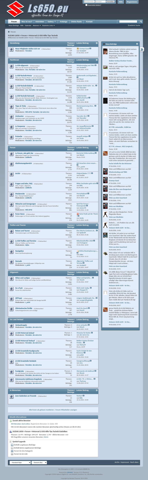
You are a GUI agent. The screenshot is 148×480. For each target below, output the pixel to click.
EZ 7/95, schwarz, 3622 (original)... (121, 146)
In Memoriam (15, 390)
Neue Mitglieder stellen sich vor (27, 49)
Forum (14, 22)
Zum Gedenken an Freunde (25, 396)
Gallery (52, 21)
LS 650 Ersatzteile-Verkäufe (25, 361)
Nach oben (134, 462)
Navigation (19, 251)
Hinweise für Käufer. (84, 333)
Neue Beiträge (14, 25)
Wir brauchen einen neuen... (87, 163)
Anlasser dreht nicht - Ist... (86, 86)
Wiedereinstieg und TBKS (85, 65)
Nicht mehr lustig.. (83, 288)
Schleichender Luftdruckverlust (82, 97)
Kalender (28, 25)
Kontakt (89, 22)
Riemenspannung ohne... (85, 106)
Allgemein (14, 272)
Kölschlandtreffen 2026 (85, 241)
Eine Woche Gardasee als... (86, 231)
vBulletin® (70, 472)
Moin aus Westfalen (116, 206)
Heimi (46, 437)
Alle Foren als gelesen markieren (41, 410)
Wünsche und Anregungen (25, 204)
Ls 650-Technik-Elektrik (24, 86)
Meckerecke (20, 194)
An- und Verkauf (16, 320)
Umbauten (19, 116)
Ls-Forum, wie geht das (24, 153)
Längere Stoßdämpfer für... (86, 298)
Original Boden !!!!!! (84, 173)
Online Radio (76, 22)
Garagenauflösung (83, 361)
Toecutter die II (82, 116)
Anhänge (63, 22)
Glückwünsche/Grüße (23, 308)
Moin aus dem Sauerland (118, 198)
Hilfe (121, 2)
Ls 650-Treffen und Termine (25, 241)
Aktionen (36, 25)
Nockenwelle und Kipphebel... (87, 76)
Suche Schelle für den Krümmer (120, 164)
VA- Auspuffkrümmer (84, 126)
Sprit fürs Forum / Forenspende (83, 205)
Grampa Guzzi (84, 49)
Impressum (125, 462)
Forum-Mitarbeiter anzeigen (66, 410)
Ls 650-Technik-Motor (23, 76)
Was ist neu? (27, 22)
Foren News (20, 214)
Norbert (79, 396)
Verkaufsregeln (21, 325)
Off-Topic (18, 298)
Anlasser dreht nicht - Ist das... (120, 228)
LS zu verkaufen (82, 325)
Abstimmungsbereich (23, 163)
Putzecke (18, 136)
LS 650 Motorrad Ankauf (24, 333)
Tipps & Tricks (20, 106)
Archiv (17, 173)
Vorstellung (14, 43)
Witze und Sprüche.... (84, 278)
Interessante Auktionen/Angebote (28, 379)
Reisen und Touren (22, 231)
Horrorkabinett (82, 194)
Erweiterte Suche (134, 25)
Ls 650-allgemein (21, 65)
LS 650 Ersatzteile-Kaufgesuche (27, 351)
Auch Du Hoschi (82, 308)
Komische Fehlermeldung (85, 153)
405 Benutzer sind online (20, 424)
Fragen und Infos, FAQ (23, 183)
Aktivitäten (39, 22)
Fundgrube (19, 371)
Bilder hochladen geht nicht (86, 183)
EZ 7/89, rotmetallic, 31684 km (120, 127)
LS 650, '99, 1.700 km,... (85, 379)
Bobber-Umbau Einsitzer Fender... (121, 61)
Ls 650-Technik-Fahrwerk (24, 96)
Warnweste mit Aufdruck (85, 371)
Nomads (18, 261)
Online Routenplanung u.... (88, 251)
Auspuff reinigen (82, 136)
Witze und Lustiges (22, 278)
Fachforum (14, 60)
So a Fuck (19, 288)
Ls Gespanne (20, 126)
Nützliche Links (47, 25)
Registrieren (132, 2)
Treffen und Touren (18, 225)
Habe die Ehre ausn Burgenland (120, 189)
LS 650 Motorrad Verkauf (25, 341)
